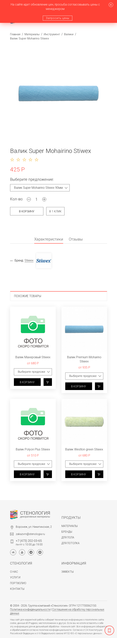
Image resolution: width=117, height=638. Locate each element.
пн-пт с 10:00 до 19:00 (29, 542)
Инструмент (52, 34)
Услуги (15, 577)
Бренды (66, 531)
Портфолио (18, 583)
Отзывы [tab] (76, 239)
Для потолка (70, 543)
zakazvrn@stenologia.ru (30, 534)
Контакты (17, 588)
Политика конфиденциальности (30, 609)
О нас (14, 571)
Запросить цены (57, 18)
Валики (68, 34)
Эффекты (67, 571)
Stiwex (29, 260)
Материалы (32, 34)
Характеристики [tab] (48, 239)
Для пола (67, 537)
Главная (15, 34)
